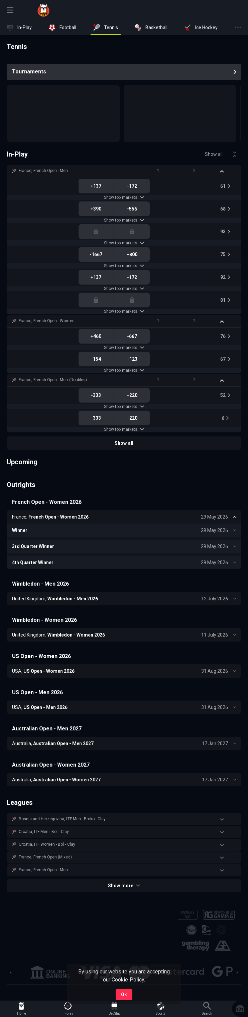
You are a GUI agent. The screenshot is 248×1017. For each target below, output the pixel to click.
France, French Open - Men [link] (43, 170)
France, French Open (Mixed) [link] (45, 857)
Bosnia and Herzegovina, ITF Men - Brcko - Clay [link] (62, 819)
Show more (124, 885)
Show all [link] (214, 154)
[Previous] (11, 972)
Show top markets (124, 197)
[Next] (237, 972)
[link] (43, 10)
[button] (124, 171)
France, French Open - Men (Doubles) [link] (53, 379)
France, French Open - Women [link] (47, 320)
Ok (124, 994)
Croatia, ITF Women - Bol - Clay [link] (47, 844)
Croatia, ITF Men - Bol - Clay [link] (44, 831)
